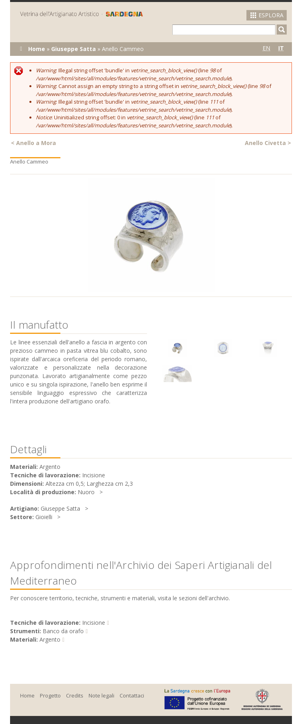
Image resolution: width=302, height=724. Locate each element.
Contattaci (132, 695)
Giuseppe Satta (73, 49)
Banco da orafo (63, 631)
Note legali (101, 695)
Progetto (50, 695)
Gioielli (43, 517)
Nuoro (86, 492)
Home (36, 49)
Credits (74, 695)
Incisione (93, 622)
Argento (49, 639)
